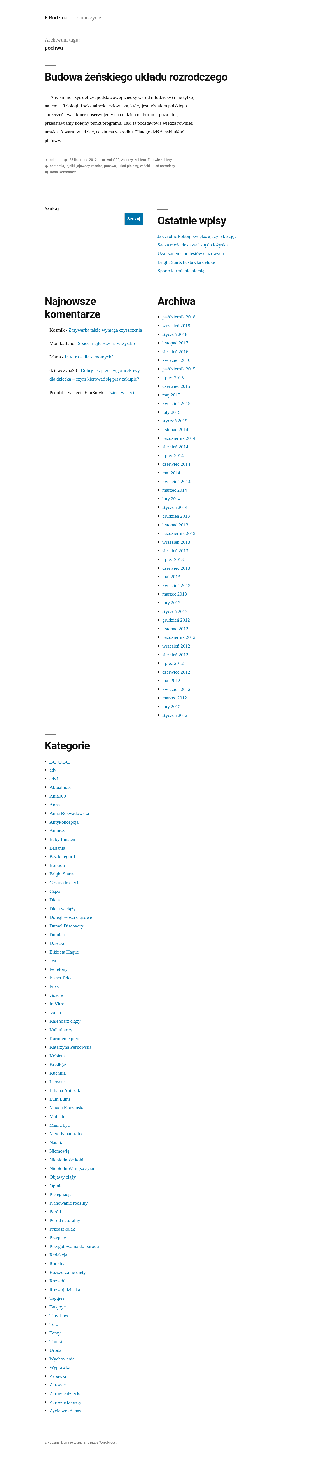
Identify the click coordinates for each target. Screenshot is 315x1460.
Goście (56, 995)
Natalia (56, 1142)
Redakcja (58, 1255)
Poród (55, 1212)
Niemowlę (59, 1151)
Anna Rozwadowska (69, 813)
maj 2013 (171, 577)
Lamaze (57, 1082)
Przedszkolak (62, 1229)
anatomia (57, 166)
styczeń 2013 (174, 611)
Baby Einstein (63, 839)
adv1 (54, 779)
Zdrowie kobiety (160, 160)
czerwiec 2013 (176, 568)
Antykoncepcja (64, 822)
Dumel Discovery (66, 926)
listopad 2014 (175, 429)
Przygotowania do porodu (74, 1246)
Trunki (55, 1341)
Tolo (53, 1324)
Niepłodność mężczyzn (71, 1168)
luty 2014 (171, 499)
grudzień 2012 (176, 620)
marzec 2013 (174, 594)
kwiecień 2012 (176, 689)
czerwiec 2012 (176, 672)
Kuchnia (57, 1073)
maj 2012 (171, 681)
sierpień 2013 (175, 551)
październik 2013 (179, 533)
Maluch (56, 1116)
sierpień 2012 (175, 655)
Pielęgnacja (60, 1194)
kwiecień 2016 (176, 360)
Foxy (54, 986)
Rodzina (57, 1264)
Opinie (56, 1186)
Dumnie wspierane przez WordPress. (89, 1442)
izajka (55, 1012)
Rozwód (57, 1281)
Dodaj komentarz (63, 172)
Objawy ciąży (62, 1177)
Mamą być (59, 1125)
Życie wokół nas (65, 1411)
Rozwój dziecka (64, 1290)
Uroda (55, 1350)
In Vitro (56, 1004)
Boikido (57, 865)
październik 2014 (179, 438)
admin (55, 160)
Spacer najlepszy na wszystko (106, 343)
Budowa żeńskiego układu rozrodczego (136, 77)
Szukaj (52, 208)
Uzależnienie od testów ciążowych (191, 253)
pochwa (110, 166)
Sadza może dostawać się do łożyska (193, 245)
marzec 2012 (174, 698)
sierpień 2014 (175, 447)
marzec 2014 (174, 490)
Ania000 (113, 160)
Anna (54, 805)
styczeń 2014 (174, 507)
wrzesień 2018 (176, 326)
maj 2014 (171, 473)
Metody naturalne (66, 1134)
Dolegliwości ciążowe (70, 917)
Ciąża (54, 891)
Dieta (54, 900)
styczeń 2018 (174, 334)
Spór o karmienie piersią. (182, 271)
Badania (57, 848)
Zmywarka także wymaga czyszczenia (105, 330)
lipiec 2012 (173, 663)
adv (52, 770)
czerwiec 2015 (176, 386)
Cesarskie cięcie (64, 883)
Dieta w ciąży (62, 909)
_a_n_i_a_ (59, 761)
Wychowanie (62, 1359)
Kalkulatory (60, 1030)
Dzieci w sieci (120, 392)
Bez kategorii (62, 857)
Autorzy (127, 160)
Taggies (56, 1298)
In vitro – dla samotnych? (89, 357)
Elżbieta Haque (64, 952)
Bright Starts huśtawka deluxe (186, 262)
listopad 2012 (175, 629)
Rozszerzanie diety (67, 1272)
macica (97, 166)
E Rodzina (56, 17)
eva (52, 960)
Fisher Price (60, 978)
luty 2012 (171, 707)
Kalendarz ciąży (64, 1021)
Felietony (58, 969)
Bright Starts (61, 874)
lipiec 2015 (173, 378)
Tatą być (57, 1307)
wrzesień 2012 (176, 646)
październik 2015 (179, 369)
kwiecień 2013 (176, 585)
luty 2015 (171, 412)
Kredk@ (57, 1064)
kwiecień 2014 (176, 482)
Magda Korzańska (66, 1108)
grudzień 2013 (176, 516)
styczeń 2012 (174, 715)
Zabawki (57, 1376)
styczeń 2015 (174, 421)
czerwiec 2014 (176, 464)
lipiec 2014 (173, 455)
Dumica (57, 935)
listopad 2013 (175, 525)
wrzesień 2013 (176, 542)
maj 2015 (171, 395)
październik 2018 (179, 317)
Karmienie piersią (66, 1039)
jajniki (70, 166)
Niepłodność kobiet (68, 1160)
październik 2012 (179, 637)
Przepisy (57, 1238)
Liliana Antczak (64, 1090)
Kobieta (140, 160)
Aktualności (61, 787)
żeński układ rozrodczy (157, 166)
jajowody (83, 166)
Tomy (55, 1333)
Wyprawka (59, 1367)
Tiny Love (59, 1316)
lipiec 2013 (173, 559)
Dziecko (57, 943)
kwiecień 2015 (176, 403)
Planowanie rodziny (68, 1203)
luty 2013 (171, 603)
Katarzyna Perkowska (70, 1047)
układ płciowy (128, 166)
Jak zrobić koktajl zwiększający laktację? (197, 236)
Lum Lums (60, 1099)
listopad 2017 (175, 343)
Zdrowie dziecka (65, 1393)
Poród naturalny (64, 1220)
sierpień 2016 (175, 352)
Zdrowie (57, 1385)
